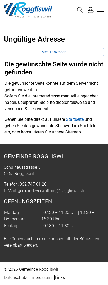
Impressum (41, 277)
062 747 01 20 (33, 184)
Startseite (75, 119)
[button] (80, 10)
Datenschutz (15, 277)
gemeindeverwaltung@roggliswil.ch (51, 190)
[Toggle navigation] (100, 9)
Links (60, 277)
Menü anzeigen (54, 52)
